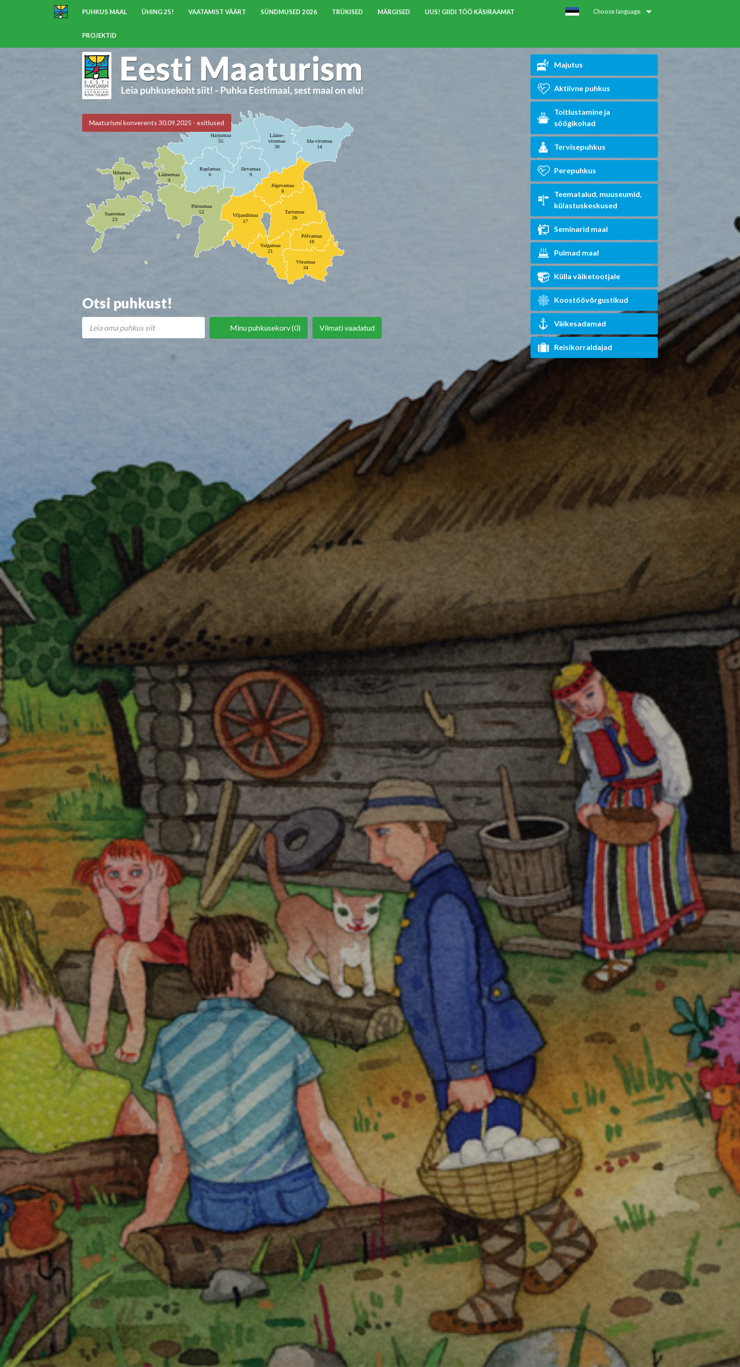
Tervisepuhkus (571, 147)
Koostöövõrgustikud (582, 300)
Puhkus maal (104, 12)
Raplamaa (210, 171)
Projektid (99, 35)
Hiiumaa (122, 175)
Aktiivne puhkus (573, 88)
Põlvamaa (312, 238)
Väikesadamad (571, 324)
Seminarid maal (572, 229)
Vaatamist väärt (217, 12)
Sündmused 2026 (289, 12)
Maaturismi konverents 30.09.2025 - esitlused (156, 123)
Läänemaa (168, 177)
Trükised (347, 12)
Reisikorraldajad (574, 347)
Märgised (394, 12)
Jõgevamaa (282, 188)
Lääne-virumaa (277, 140)
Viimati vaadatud (347, 327)
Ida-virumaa (319, 143)
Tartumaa (294, 214)
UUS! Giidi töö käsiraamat (469, 12)
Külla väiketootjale (578, 276)
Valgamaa (270, 248)
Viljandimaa (245, 217)
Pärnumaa (201, 208)
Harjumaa (220, 138)
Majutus (560, 65)
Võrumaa (305, 264)
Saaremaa (115, 216)
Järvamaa (251, 171)
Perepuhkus (566, 171)
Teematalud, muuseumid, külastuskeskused (589, 199)
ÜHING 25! (158, 12)
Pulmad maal (568, 253)
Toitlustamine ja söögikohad (573, 117)
